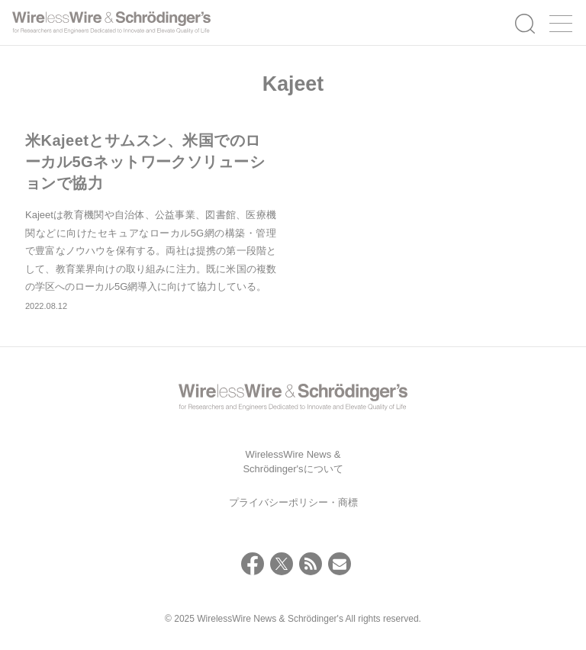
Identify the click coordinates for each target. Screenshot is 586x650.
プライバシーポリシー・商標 (293, 502)
